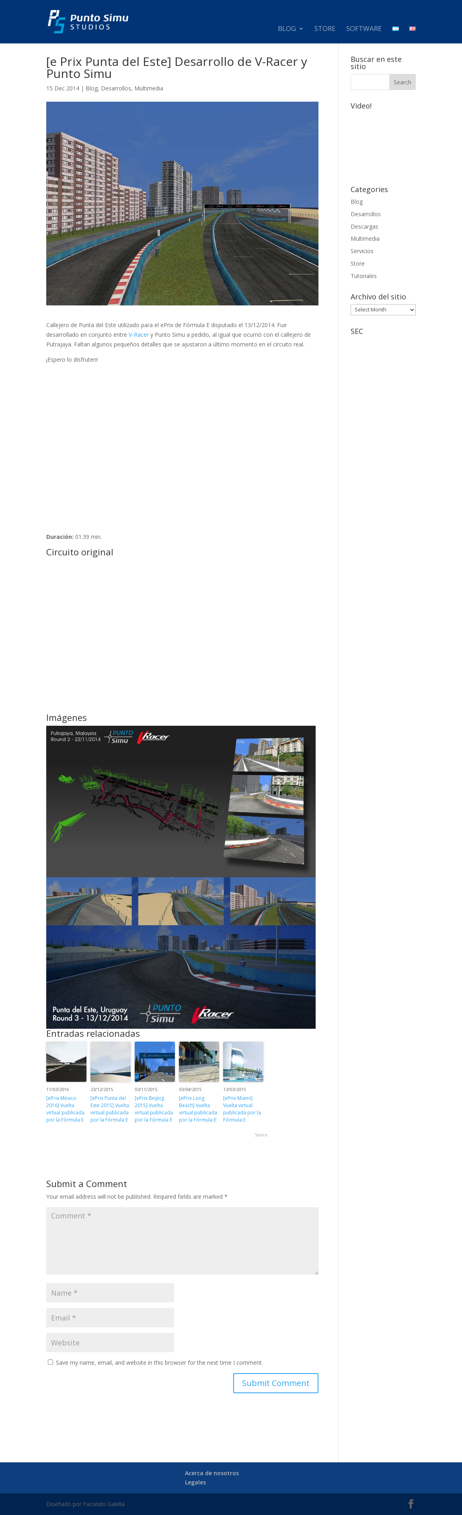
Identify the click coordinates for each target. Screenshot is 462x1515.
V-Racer (139, 334)
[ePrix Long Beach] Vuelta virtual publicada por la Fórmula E (198, 1109)
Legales (195, 1482)
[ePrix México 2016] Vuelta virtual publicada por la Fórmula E (65, 1109)
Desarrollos (116, 88)
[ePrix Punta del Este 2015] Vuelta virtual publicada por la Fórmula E (109, 1109)
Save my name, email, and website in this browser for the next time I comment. (159, 1362)
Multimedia (148, 88)
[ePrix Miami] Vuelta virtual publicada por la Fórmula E (242, 1109)
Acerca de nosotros (212, 1473)
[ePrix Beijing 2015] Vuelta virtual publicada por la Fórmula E (154, 1109)
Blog (287, 32)
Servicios (362, 251)
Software (364, 32)
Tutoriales (364, 276)
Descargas (364, 226)
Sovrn (261, 1135)
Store (325, 32)
